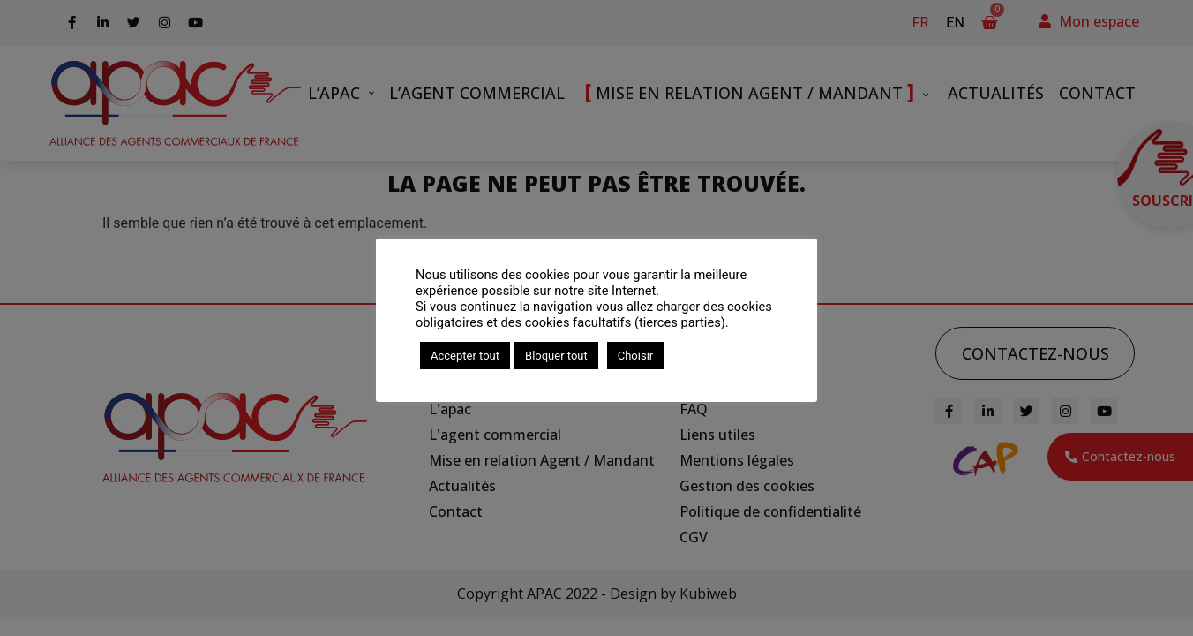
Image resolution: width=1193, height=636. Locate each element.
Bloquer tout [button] (556, 355)
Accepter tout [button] (465, 355)
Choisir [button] (635, 355)
